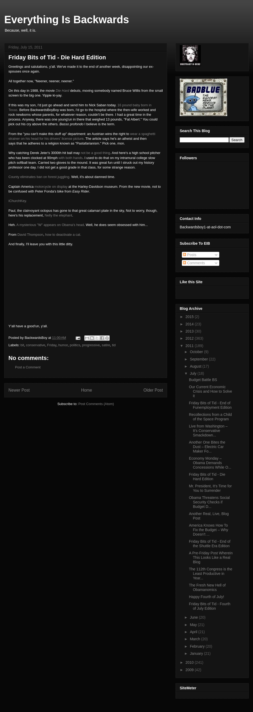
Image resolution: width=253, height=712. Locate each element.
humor (63, 345)
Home (86, 390)
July (193, 373)
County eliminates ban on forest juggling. (39, 177)
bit (22, 345)
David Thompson (30, 235)
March (195, 639)
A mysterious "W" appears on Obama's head (50, 225)
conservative (35, 345)
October (197, 352)
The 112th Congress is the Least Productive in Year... (210, 573)
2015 (190, 317)
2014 (190, 324)
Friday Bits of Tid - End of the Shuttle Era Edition (209, 543)
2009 (190, 670)
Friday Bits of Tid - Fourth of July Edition (209, 606)
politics (75, 345)
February (198, 646)
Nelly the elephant (58, 215)
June (194, 617)
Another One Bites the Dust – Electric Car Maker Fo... (207, 446)
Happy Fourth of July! (206, 597)
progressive (91, 345)
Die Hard (62, 91)
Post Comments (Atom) (96, 404)
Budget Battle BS (203, 380)
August (196, 366)
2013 (190, 331)
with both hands (70, 158)
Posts (189, 255)
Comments (194, 263)
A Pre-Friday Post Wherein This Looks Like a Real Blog (211, 557)
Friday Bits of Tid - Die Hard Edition (207, 476)
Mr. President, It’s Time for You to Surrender (210, 488)
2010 (190, 662)
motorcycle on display (51, 187)
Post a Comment (28, 367)
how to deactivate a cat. (63, 235)
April (194, 632)
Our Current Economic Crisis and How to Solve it (210, 391)
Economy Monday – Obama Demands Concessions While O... (210, 462)
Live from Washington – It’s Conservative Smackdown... (208, 430)
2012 (190, 338)
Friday (51, 345)
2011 (190, 346)
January (197, 653)
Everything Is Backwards (66, 19)
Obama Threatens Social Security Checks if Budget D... (209, 502)
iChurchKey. (17, 201)
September (199, 359)
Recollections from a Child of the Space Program (210, 416)
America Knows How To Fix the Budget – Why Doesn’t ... (208, 529)
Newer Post (19, 390)
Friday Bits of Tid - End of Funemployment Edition (210, 405)
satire (106, 345)
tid (114, 345)
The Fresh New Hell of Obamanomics (207, 587)
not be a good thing (95, 153)
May (194, 625)
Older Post (153, 390)
